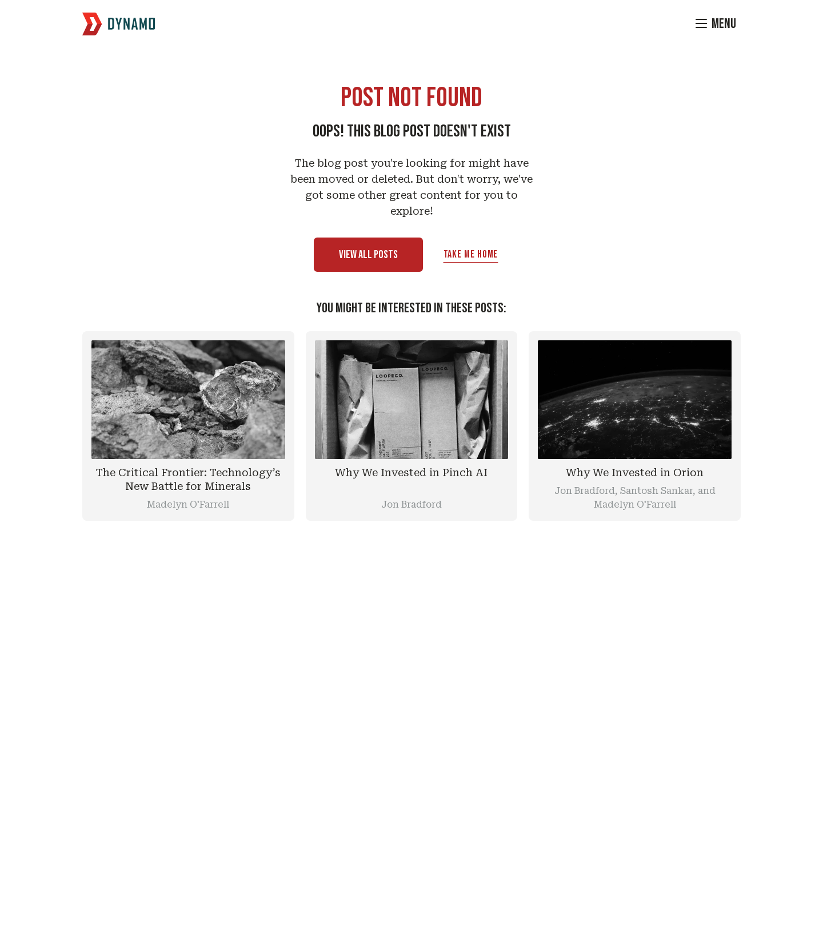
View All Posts (368, 255)
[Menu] (716, 24)
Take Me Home (471, 254)
